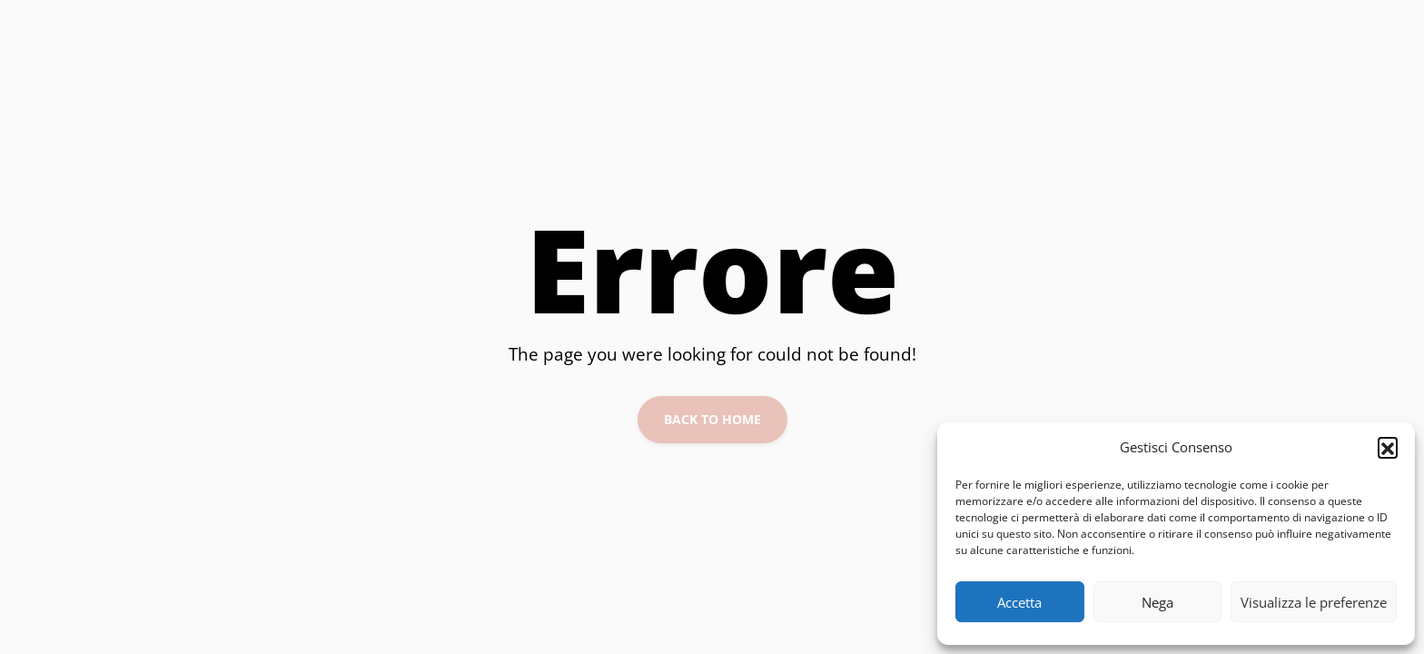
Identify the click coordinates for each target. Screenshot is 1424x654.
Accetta (1019, 602)
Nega (1157, 602)
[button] (1388, 447)
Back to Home (712, 419)
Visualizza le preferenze (1314, 602)
